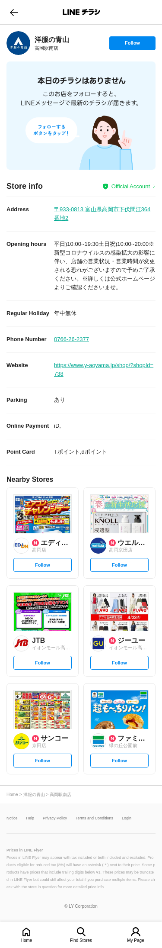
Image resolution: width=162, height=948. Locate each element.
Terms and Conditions (94, 818)
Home (26, 940)
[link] (18, 43)
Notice (12, 818)
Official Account (130, 186)
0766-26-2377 (71, 339)
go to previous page (14, 12)
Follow (132, 45)
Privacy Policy (55, 818)
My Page (135, 940)
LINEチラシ (82, 12)
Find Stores (81, 940)
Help (30, 818)
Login (126, 818)
